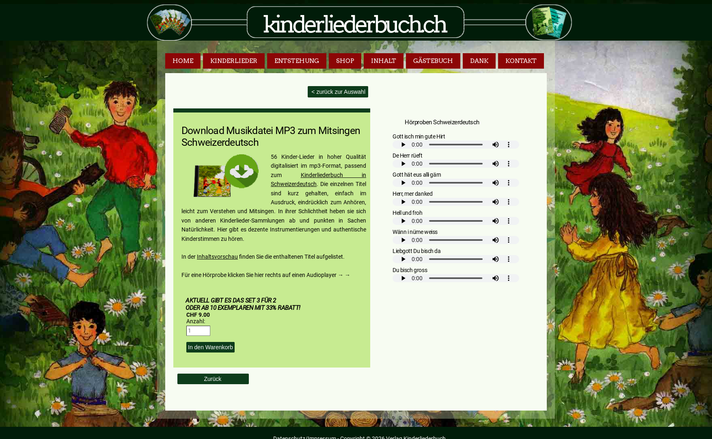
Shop (345, 61)
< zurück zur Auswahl (337, 92)
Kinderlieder (233, 61)
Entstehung (296, 61)
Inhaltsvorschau (217, 256)
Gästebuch (433, 61)
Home (183, 61)
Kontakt (521, 61)
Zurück (213, 379)
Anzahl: (195, 321)
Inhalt (383, 61)
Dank (479, 61)
